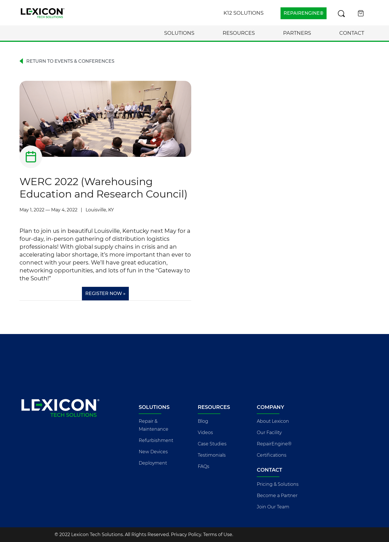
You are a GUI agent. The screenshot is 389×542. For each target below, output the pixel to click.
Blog (203, 421)
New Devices (153, 451)
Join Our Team (273, 507)
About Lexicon (273, 421)
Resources (239, 33)
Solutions (179, 33)
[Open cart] (360, 13)
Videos (205, 432)
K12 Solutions (243, 13)
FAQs (203, 466)
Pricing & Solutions (278, 484)
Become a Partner (277, 495)
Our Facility (269, 432)
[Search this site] (341, 13)
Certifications (271, 455)
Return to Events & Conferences (70, 61)
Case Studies (212, 443)
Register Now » (105, 293)
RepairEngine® (274, 443)
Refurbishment (156, 440)
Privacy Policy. (186, 534)
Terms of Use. (218, 534)
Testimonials (212, 455)
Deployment (153, 463)
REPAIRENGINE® (303, 13)
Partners (297, 33)
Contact (351, 33)
